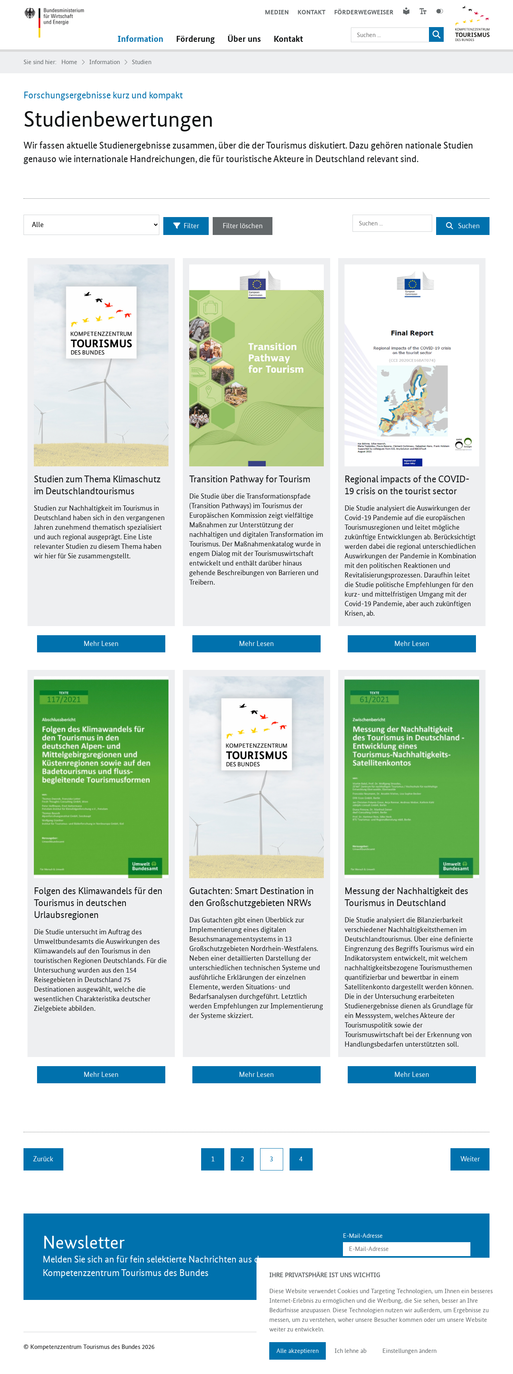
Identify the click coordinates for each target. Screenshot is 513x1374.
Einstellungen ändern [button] (409, 1350)
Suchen (463, 224)
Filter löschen (248, 224)
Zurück (43, 1157)
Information (145, 39)
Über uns (249, 39)
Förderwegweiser (362, 12)
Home (69, 62)
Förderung (200, 39)
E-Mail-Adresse (363, 1234)
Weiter (470, 1157)
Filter (189, 224)
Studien (141, 62)
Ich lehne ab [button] (350, 1350)
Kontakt (310, 12)
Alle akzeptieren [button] (297, 1350)
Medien (276, 12)
